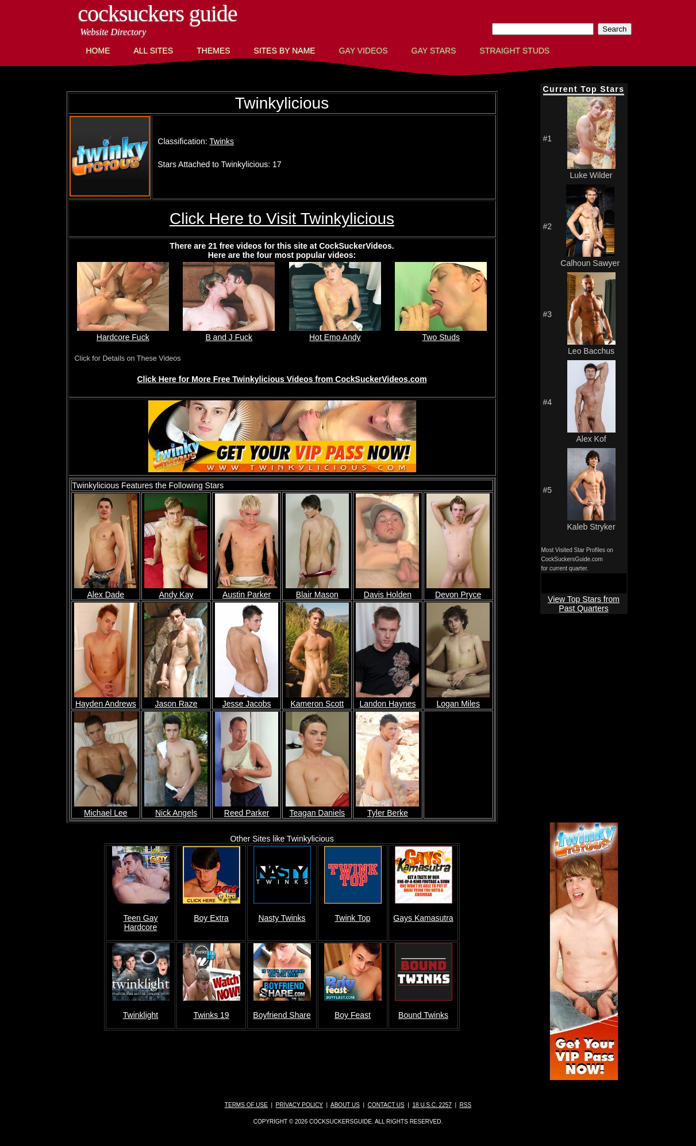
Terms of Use (246, 1105)
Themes (213, 50)
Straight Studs (515, 50)
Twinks (221, 141)
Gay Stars (434, 50)
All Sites (154, 50)
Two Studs (441, 332)
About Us (345, 1105)
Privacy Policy (299, 1105)
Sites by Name (285, 50)
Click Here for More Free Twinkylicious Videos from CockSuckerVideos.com (281, 379)
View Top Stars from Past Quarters (584, 604)
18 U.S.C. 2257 (431, 1105)
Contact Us (386, 1105)
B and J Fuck (229, 332)
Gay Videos (363, 50)
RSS (466, 1105)
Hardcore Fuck (123, 332)
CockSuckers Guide (157, 13)
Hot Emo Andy (335, 332)
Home (98, 50)
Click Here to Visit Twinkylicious (282, 218)
